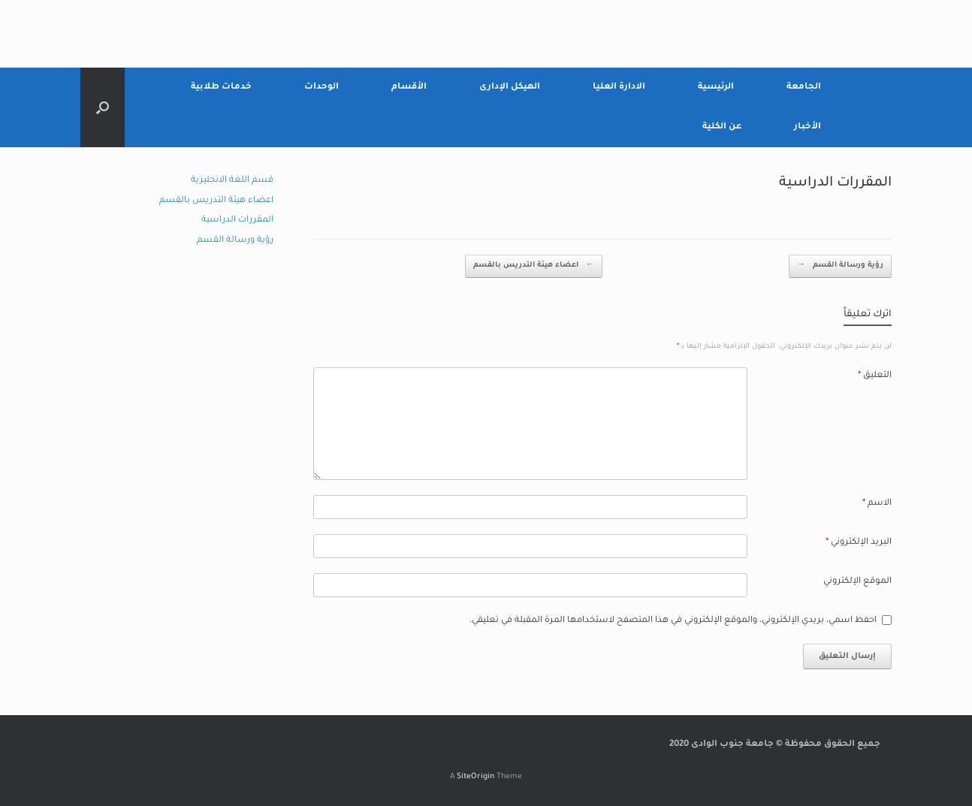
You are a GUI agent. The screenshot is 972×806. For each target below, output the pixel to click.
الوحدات (321, 87)
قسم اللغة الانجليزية (232, 181)
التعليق (875, 376)
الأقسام (409, 87)
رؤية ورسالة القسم (840, 266)
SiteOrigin (475, 777)
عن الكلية (721, 127)
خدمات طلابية (221, 87)
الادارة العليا (619, 87)
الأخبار (807, 127)
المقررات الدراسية (237, 220)
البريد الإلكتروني (859, 543)
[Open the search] (102, 107)
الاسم (877, 504)
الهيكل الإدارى (509, 87)
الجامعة (803, 87)
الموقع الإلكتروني (857, 582)
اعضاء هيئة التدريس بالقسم (533, 266)
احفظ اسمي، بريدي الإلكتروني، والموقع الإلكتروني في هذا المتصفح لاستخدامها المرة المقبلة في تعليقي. (673, 621)
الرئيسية (716, 87)
